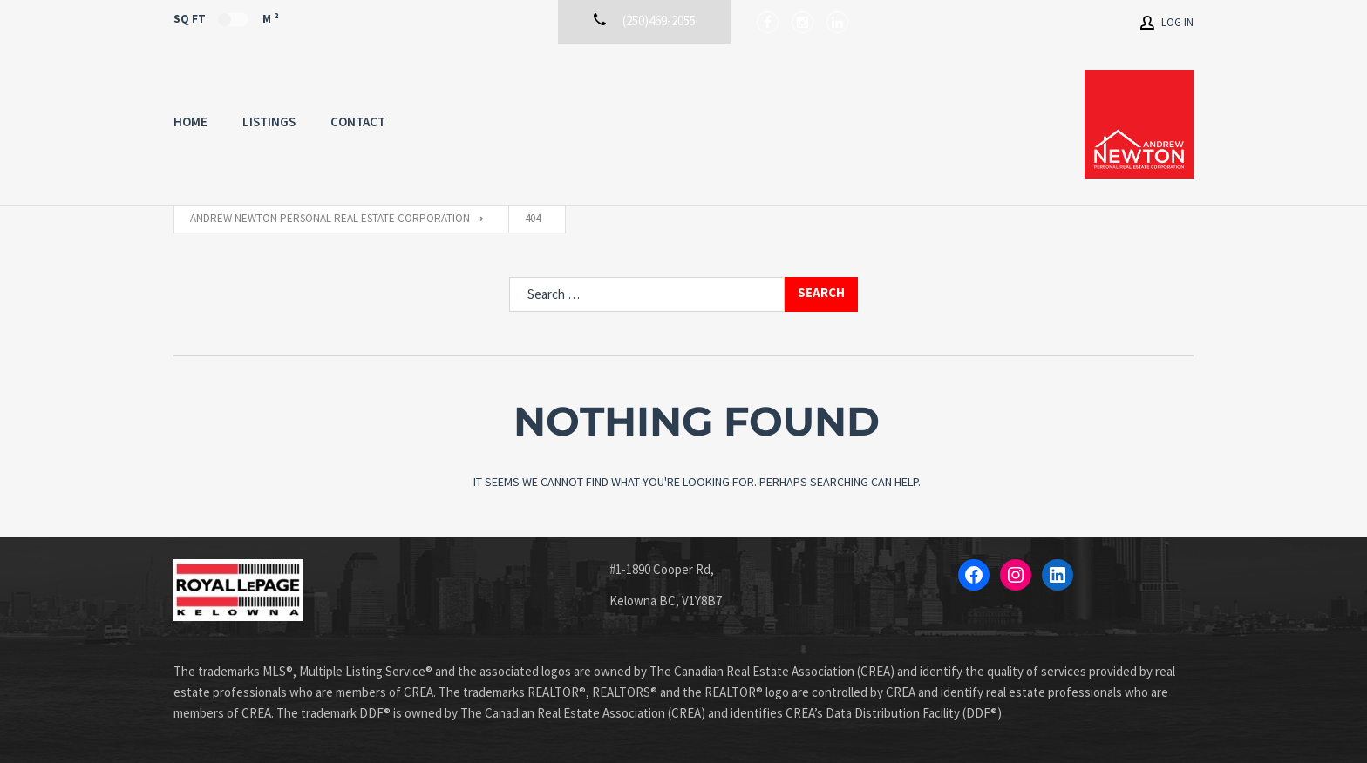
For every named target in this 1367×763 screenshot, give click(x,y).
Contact (357, 121)
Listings (269, 121)
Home (190, 121)
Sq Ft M (225, 18)
